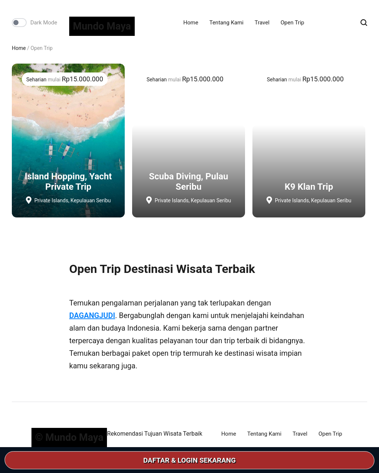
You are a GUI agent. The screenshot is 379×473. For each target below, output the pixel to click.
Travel (262, 22)
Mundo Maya (102, 26)
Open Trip (292, 22)
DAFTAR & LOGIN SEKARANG (190, 460)
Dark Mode (43, 22)
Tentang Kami (226, 22)
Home (190, 22)
